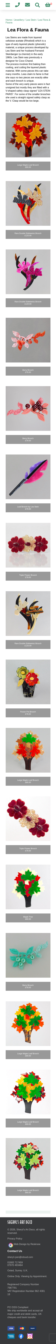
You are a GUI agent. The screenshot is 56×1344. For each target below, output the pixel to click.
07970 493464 (15, 1265)
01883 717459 (15, 1262)
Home (9, 20)
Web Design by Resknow (24, 1245)
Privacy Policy (14, 1238)
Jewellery (19, 20)
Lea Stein (31, 20)
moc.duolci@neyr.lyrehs (20, 1257)
